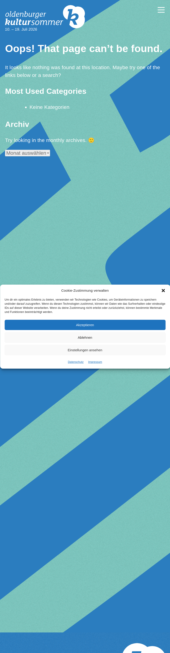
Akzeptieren (85, 325)
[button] (163, 290)
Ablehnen (85, 337)
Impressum (95, 362)
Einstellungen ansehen (85, 350)
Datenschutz (76, 362)
